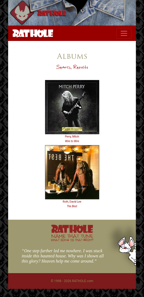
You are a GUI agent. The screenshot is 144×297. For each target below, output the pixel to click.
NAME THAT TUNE (72, 237)
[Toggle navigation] (124, 33)
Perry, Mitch (72, 136)
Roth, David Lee (72, 201)
